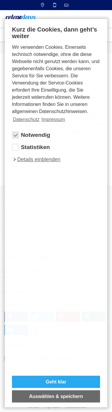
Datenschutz (26, 119)
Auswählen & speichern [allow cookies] (56, 396)
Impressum (53, 119)
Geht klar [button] (56, 381)
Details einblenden (39, 159)
